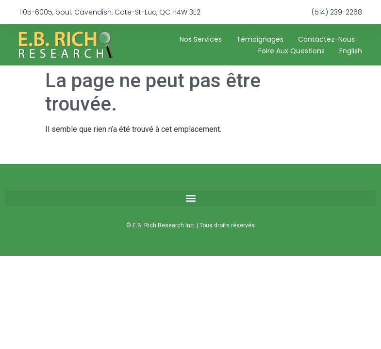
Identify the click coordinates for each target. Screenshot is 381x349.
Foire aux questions (291, 51)
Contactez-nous (326, 39)
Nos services (201, 39)
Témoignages (259, 39)
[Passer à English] (350, 51)
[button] (190, 198)
